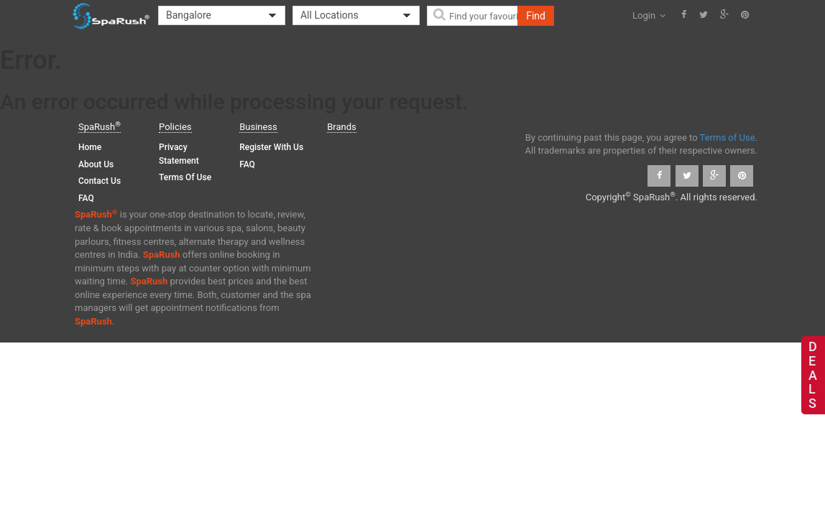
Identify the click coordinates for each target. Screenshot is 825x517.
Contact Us (99, 181)
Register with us (271, 147)
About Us (96, 164)
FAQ (86, 198)
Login (648, 15)
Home (89, 147)
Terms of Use (185, 177)
